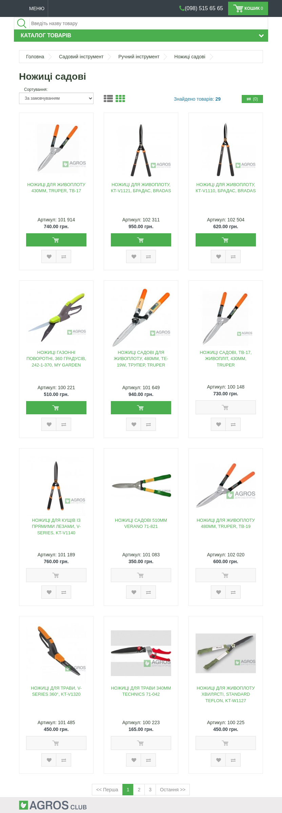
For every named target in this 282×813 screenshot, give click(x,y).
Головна (35, 56)
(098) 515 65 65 (204, 8)
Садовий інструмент (81, 56)
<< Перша (107, 789)
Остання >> (172, 789)
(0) (252, 99)
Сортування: (35, 89)
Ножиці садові (189, 56)
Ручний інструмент (138, 56)
